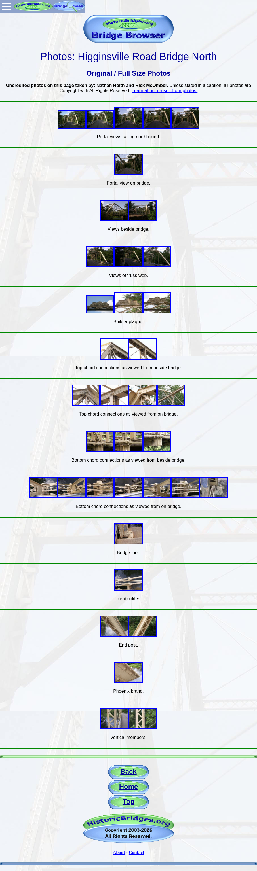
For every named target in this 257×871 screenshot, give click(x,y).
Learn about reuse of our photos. (164, 90)
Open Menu (7, 6)
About (119, 852)
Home (128, 786)
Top (128, 801)
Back (128, 771)
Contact (136, 852)
